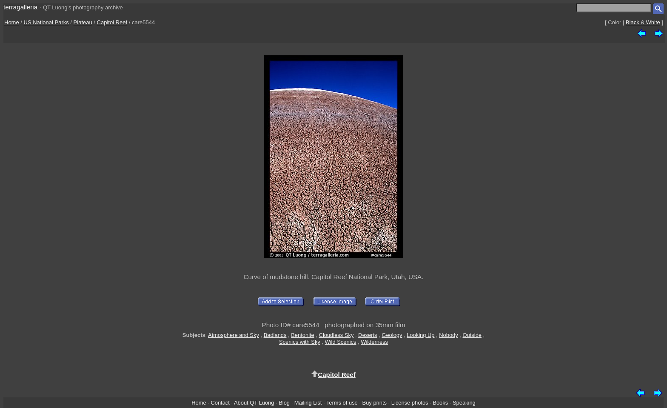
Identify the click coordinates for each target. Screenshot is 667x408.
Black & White (643, 22)
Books (440, 402)
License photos (409, 402)
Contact (220, 402)
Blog (284, 402)
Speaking (464, 402)
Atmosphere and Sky (233, 335)
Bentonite (302, 335)
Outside (472, 335)
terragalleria (20, 7)
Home (11, 22)
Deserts (367, 335)
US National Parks (46, 22)
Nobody (448, 335)
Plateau (83, 22)
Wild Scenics (340, 342)
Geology (392, 335)
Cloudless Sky (336, 335)
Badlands (275, 335)
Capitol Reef (112, 22)
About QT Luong (254, 402)
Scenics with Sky (299, 342)
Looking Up (420, 335)
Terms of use (342, 402)
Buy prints (374, 402)
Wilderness (374, 342)
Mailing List (308, 402)
